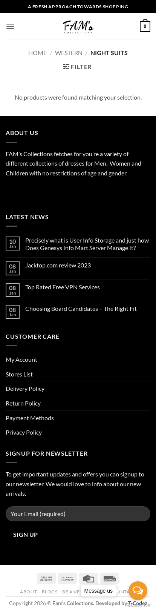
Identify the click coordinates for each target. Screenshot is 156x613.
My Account (21, 359)
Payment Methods (30, 417)
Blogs (50, 592)
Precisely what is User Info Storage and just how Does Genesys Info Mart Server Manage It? (87, 244)
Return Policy (23, 403)
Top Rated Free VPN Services (62, 286)
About (28, 592)
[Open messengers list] (137, 590)
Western (69, 52)
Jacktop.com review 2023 (58, 265)
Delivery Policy (25, 388)
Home (37, 52)
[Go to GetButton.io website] (138, 605)
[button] (10, 26)
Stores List (19, 374)
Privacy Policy (24, 432)
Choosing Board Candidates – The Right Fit (81, 308)
